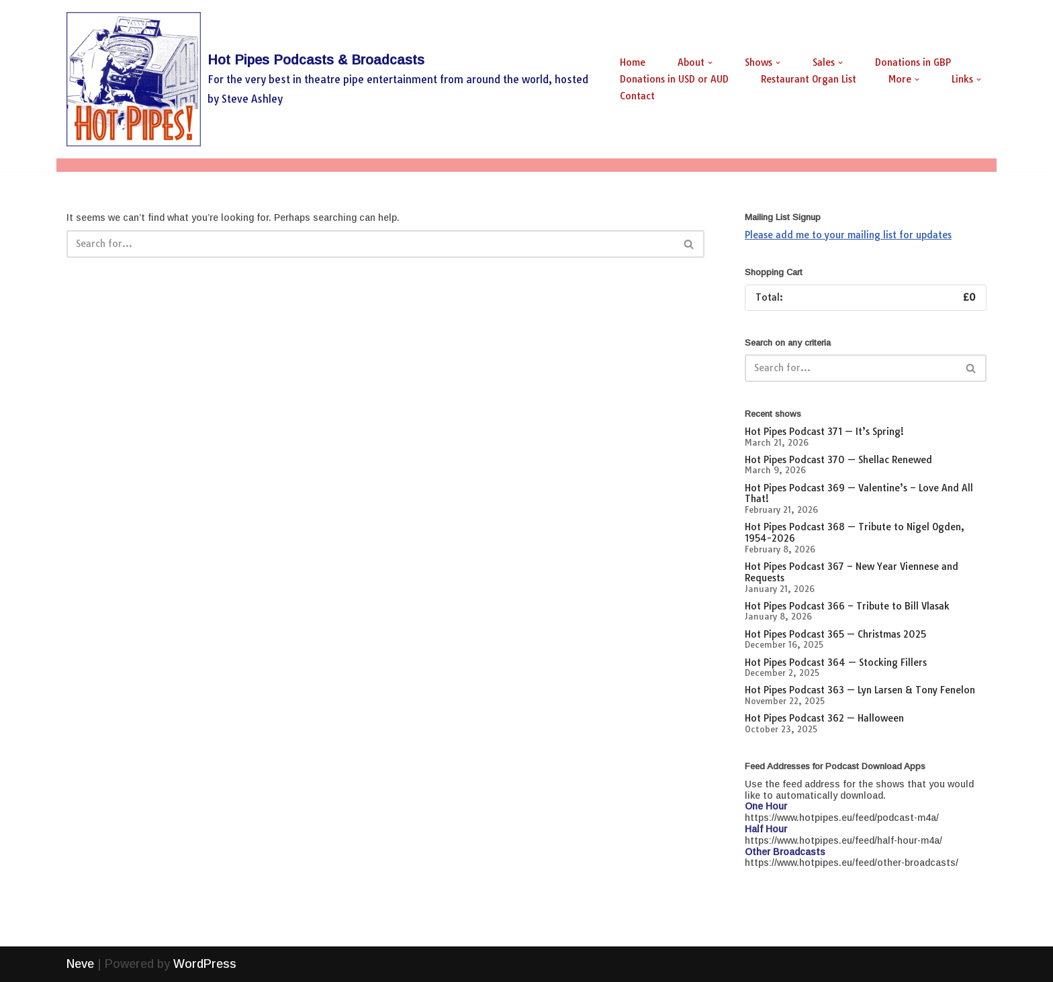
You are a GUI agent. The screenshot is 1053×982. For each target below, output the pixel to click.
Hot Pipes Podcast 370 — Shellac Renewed (838, 460)
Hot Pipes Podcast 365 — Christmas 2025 (835, 634)
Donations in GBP (913, 62)
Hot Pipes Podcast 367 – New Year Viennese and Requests (851, 572)
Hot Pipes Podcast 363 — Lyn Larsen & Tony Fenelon (860, 690)
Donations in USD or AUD (674, 79)
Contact (637, 96)
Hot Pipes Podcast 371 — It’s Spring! (824, 432)
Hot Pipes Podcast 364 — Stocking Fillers (836, 662)
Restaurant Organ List (808, 79)
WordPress (204, 964)
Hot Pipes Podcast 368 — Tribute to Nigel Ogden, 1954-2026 (854, 532)
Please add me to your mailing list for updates (848, 235)
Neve (80, 964)
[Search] (370, 244)
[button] (710, 62)
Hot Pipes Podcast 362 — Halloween (824, 718)
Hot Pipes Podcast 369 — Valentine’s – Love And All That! (859, 493)
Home (632, 62)
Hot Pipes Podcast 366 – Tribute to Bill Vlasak (847, 606)
